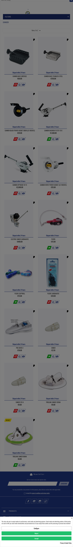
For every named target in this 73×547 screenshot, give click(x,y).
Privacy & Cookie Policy (65, 543)
